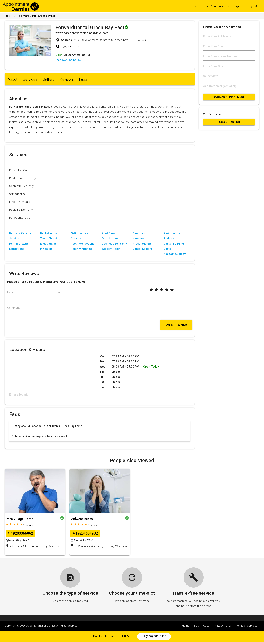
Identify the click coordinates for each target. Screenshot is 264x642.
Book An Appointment (229, 96)
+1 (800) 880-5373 (154, 636)
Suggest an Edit (229, 122)
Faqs (83, 79)
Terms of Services (246, 625)
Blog (196, 625)
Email (57, 292)
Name (11, 292)
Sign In (238, 6)
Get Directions (212, 114)
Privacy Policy (222, 625)
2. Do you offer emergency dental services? (39, 436)
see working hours (69, 60)
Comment (13, 307)
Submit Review (176, 324)
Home (196, 6)
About (12, 79)
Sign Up (253, 6)
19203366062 (20, 533)
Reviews (66, 79)
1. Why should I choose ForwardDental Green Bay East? (47, 426)
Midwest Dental (82, 519)
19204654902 (85, 533)
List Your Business (217, 6)
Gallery (48, 79)
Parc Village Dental (20, 519)
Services (30, 79)
